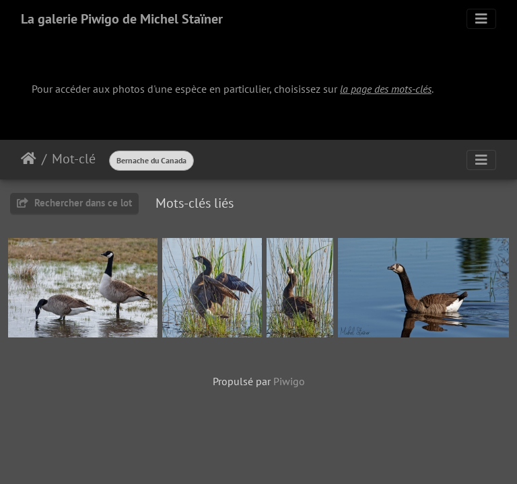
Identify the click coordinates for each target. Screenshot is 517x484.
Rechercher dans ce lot (74, 202)
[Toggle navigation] (481, 19)
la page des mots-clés (386, 88)
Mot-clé (74, 158)
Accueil (28, 159)
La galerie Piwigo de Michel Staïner (122, 19)
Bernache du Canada (151, 160)
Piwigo (289, 381)
